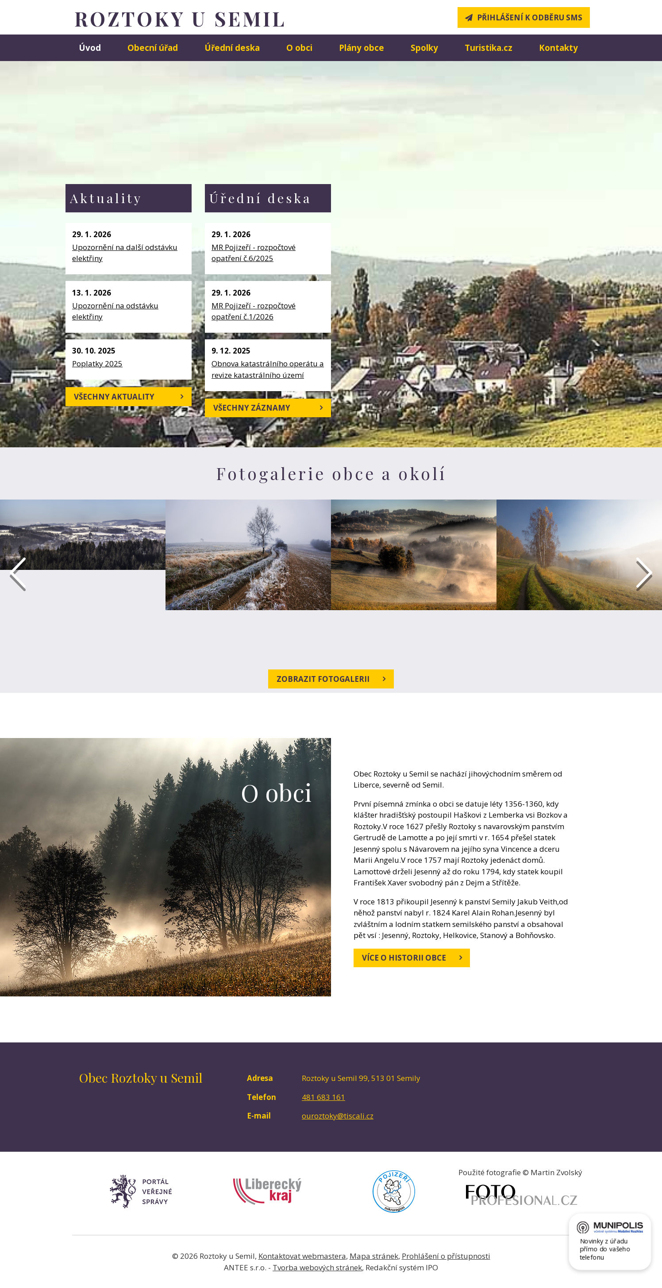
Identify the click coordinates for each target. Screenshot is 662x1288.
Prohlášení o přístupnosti (446, 1256)
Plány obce (361, 47)
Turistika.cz (488, 47)
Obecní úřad (152, 47)
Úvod (90, 47)
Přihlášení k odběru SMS (529, 17)
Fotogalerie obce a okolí (331, 473)
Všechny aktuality (129, 396)
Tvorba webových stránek (317, 1267)
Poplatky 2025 (97, 363)
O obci (299, 47)
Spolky (424, 47)
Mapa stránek (374, 1256)
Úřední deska (232, 47)
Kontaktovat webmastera (302, 1256)
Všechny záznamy (268, 407)
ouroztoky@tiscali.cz (337, 1116)
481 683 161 (323, 1097)
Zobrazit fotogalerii (331, 678)
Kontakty (558, 47)
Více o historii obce (412, 957)
